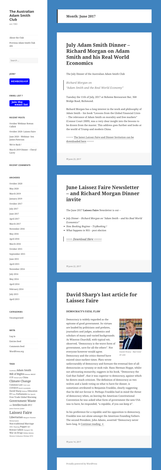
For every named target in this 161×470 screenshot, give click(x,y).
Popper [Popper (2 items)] (23, 426)
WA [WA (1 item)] (32, 430)
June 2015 (14, 259)
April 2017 (14, 218)
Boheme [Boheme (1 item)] (27, 374)
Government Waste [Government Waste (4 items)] (22, 401)
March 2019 (15, 193)
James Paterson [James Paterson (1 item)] (14, 408)
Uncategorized (16, 317)
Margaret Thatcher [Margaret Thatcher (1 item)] (29, 417)
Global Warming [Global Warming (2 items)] (28, 397)
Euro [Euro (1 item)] (14, 394)
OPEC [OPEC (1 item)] (11, 427)
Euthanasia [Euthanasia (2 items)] (21, 394)
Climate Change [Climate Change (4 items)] (20, 381)
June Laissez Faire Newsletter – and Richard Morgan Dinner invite (102, 193)
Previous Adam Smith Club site (22, 44)
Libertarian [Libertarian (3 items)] (16, 417)
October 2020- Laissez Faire (22, 131)
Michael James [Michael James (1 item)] (14, 421)
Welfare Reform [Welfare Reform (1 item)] (28, 433)
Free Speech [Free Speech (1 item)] (31, 394)
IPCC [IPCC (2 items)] (30, 405)
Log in (12, 336)
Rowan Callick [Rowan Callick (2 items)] (16, 429)
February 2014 (16, 289)
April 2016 (14, 239)
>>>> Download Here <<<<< (84, 239)
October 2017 (15, 203)
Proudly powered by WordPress (81, 463)
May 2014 (14, 279)
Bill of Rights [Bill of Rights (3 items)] (16, 374)
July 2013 (13, 294)
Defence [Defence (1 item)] (24, 391)
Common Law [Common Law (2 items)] (16, 384)
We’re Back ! (15, 144)
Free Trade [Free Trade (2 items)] (14, 397)
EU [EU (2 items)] (10, 394)
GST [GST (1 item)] (10, 405)
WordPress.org (16, 351)
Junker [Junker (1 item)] (22, 408)
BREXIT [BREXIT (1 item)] (33, 374)
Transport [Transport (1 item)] (27, 430)
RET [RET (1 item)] (29, 427)
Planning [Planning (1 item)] (16, 427)
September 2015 (17, 254)
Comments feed (16, 346)
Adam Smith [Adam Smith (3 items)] (23, 370)
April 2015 (14, 264)
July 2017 (13, 208)
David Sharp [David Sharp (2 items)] (15, 391)
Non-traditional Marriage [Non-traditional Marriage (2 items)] (21, 423)
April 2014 (14, 284)
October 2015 (15, 249)
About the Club (16, 37)
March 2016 (15, 244)
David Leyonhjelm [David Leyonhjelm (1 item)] (25, 388)
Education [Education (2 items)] (32, 391)
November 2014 (17, 269)
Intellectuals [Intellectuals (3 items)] (20, 405)
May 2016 (14, 233)
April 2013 (14, 299)
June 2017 (14, 213)
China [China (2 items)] (25, 377)
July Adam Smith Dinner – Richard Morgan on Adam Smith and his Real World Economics (98, 53)
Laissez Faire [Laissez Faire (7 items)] (20, 412)
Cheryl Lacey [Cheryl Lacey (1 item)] (18, 378)
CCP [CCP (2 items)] (11, 377)
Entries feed (15, 341)
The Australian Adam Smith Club (21, 15)
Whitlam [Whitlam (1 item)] (26, 436)
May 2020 (14, 188)
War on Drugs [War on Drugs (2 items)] (16, 432)
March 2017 (15, 223)
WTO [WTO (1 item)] (31, 436)
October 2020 (15, 183)
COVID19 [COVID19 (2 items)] (13, 388)
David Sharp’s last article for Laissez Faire (101, 297)
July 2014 (13, 274)
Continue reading (92, 424)
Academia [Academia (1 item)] (12, 370)
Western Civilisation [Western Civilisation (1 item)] (16, 436)
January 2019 (15, 198)
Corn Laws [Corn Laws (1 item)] (26, 385)
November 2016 (17, 228)
